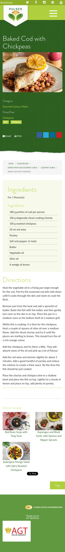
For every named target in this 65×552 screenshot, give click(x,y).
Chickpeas (8, 118)
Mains (24, 106)
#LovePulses (7, 2)
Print (19, 136)
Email (8, 136)
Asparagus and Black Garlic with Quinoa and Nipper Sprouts (49, 436)
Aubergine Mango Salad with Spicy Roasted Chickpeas (16, 465)
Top (57, 485)
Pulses (16, 16)
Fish (6, 122)
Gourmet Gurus (11, 106)
